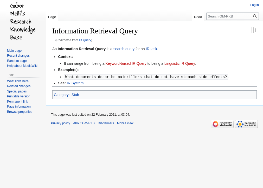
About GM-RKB (84, 123)
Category (61, 94)
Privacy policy (60, 123)
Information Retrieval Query (82, 49)
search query (123, 49)
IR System (75, 83)
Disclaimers (106, 123)
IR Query (85, 40)
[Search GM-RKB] (232, 16)
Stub (75, 94)
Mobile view (125, 123)
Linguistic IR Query (179, 63)
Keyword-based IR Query (125, 63)
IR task (151, 49)
